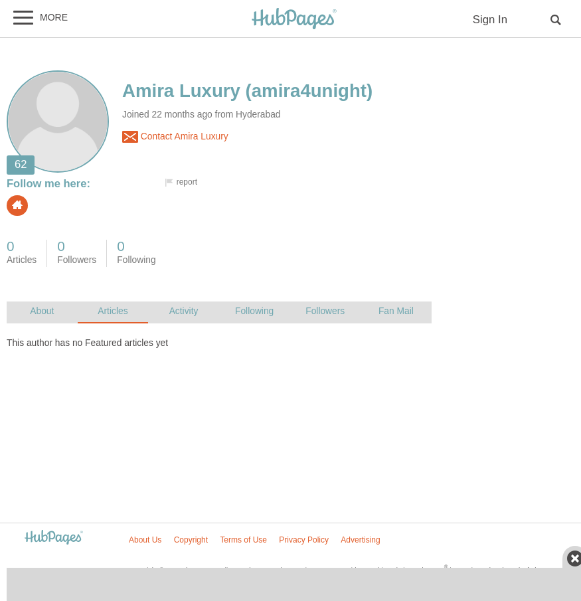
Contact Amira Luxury (175, 137)
